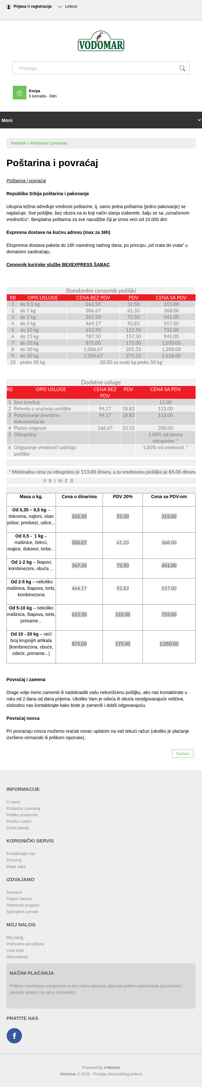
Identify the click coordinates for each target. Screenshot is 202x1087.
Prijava (20, 6)
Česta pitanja (17, 828)
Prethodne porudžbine (25, 944)
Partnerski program (22, 905)
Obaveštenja (17, 957)
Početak (18, 143)
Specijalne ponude (22, 912)
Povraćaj (14, 860)
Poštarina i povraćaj (48, 143)
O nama (13, 802)
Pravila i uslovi (18, 821)
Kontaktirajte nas (20, 853)
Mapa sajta (15, 866)
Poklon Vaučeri (19, 899)
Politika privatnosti (22, 815)
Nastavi (182, 753)
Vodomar (68, 1074)
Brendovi (14, 892)
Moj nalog (14, 937)
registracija (41, 6)
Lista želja (14, 950)
